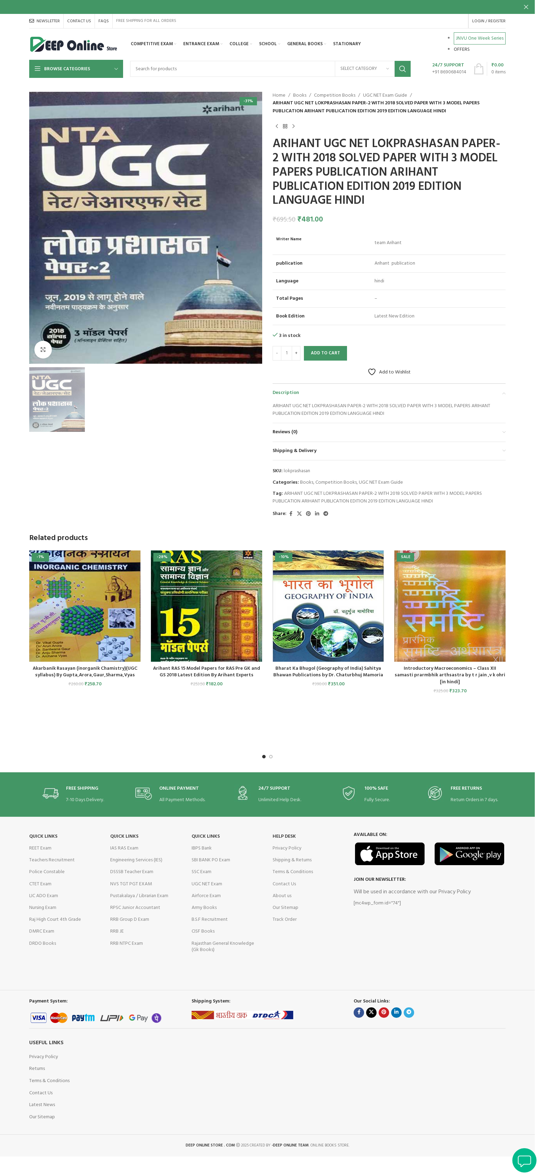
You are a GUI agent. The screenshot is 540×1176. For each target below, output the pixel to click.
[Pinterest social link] (308, 514)
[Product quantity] (286, 353)
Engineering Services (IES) (136, 860)
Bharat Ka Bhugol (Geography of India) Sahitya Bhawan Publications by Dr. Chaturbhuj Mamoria (328, 671)
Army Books (204, 908)
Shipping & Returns (292, 860)
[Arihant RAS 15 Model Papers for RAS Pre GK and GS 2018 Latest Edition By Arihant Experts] (206, 606)
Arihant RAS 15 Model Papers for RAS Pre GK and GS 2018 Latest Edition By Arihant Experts (206, 671)
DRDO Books (42, 944)
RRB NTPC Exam (126, 944)
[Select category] (365, 68)
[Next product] (293, 126)
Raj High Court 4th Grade (55, 920)
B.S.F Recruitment (210, 920)
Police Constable (47, 872)
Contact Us (284, 884)
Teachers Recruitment (52, 860)
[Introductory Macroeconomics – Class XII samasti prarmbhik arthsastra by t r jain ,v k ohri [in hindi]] (450, 606)
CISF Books (203, 931)
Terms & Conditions (293, 872)
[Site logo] (74, 44)
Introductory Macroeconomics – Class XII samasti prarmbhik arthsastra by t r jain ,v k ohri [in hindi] (450, 675)
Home (279, 95)
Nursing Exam (42, 908)
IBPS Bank (202, 848)
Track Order (285, 920)
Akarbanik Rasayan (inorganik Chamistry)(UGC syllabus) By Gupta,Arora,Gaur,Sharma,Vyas (85, 671)
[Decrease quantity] (277, 353)
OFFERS (462, 50)
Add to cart (325, 353)
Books (299, 95)
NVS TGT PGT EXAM (131, 884)
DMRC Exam (41, 931)
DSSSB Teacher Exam (131, 872)
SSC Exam (201, 872)
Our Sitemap (285, 908)
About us (282, 896)
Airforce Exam (206, 896)
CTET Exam (40, 884)
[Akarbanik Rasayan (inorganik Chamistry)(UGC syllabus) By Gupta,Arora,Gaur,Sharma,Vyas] (84, 606)
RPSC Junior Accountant (135, 908)
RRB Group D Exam (129, 920)
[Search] (270, 69)
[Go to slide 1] (264, 756)
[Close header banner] (526, 7)
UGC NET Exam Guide (385, 95)
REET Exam (40, 848)
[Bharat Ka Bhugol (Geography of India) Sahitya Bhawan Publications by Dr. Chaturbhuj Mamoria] (328, 606)
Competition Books (334, 95)
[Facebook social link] (291, 514)
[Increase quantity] (296, 353)
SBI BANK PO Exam (211, 860)
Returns (37, 1069)
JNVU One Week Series (479, 38)
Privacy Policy (287, 848)
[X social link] (299, 514)
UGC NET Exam (207, 884)
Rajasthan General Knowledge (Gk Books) (223, 947)
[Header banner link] (267, 7)
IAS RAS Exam (124, 848)
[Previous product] (277, 126)
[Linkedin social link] (317, 514)
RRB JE (117, 931)
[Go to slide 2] (271, 756)
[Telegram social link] (325, 514)
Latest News (42, 1105)
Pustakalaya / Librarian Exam (139, 896)
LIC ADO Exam (43, 896)
